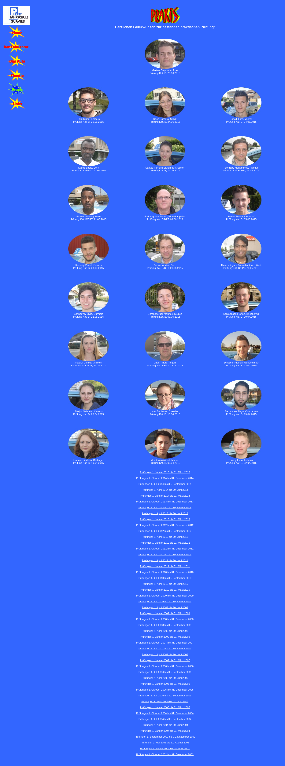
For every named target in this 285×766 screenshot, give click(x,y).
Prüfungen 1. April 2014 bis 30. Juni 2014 (165, 489)
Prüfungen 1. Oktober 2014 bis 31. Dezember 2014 (165, 478)
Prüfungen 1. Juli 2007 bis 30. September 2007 (165, 648)
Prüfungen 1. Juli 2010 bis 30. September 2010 (165, 578)
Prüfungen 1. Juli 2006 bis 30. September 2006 (165, 672)
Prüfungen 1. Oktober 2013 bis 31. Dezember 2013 (165, 501)
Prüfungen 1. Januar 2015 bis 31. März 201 (164, 472)
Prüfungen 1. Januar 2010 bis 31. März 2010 (165, 589)
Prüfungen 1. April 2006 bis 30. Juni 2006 (165, 678)
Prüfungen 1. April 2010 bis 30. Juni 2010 (165, 583)
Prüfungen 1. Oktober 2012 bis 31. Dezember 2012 (165, 525)
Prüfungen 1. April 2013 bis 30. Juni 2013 (165, 513)
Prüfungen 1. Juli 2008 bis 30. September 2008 (165, 625)
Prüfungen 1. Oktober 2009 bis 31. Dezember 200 (164, 595)
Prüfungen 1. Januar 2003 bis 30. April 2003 (165, 748)
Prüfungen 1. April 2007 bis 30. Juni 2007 (165, 654)
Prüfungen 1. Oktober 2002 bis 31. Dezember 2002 (165, 754)
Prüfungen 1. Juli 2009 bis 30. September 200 (164, 601)
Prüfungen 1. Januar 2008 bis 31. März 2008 (165, 636)
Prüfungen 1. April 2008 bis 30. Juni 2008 (165, 630)
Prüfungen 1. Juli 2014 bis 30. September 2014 (165, 484)
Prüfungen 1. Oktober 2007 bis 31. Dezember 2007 (165, 642)
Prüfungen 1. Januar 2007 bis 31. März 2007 (165, 660)
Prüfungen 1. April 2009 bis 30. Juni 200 (164, 607)
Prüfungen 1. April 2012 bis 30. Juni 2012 (165, 536)
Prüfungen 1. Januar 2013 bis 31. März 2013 (165, 519)
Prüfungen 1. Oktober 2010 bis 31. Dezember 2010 (165, 572)
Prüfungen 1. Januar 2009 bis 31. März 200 (164, 613)
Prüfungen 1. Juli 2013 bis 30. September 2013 (165, 507)
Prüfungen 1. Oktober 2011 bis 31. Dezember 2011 (165, 548)
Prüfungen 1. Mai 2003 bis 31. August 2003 (165, 742)
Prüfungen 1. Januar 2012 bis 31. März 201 (164, 542)
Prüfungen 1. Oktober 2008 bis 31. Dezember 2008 (165, 619)
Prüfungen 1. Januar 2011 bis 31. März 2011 (165, 566)
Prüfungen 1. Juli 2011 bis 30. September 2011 (165, 554)
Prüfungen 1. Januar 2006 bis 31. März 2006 (165, 683)
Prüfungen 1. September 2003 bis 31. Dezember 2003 (165, 736)
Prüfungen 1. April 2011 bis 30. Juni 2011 (165, 560)
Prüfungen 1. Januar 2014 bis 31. (159, 495)
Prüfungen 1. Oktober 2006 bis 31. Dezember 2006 (165, 666)
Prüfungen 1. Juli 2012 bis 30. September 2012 (165, 531)
